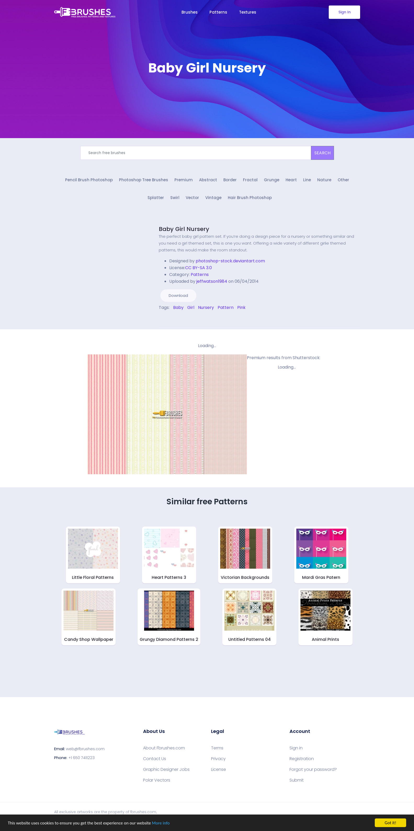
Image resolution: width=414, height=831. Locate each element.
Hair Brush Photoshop (250, 197)
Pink (241, 307)
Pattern (226, 307)
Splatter (156, 197)
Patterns (218, 12)
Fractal (250, 180)
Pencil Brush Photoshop (89, 180)
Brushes (190, 12)
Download (178, 295)
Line (307, 180)
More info (161, 823)
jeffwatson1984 (211, 281)
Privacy (218, 758)
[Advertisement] (207, 91)
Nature (324, 180)
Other (343, 180)
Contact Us (154, 758)
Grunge (271, 180)
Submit (297, 780)
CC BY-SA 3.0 (198, 268)
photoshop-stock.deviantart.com (230, 261)
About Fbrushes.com (164, 748)
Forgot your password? (313, 769)
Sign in (296, 748)
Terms (217, 748)
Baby (178, 307)
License (218, 769)
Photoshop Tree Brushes (143, 180)
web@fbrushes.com (85, 748)
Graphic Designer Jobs (166, 769)
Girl (190, 307)
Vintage (213, 197)
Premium (183, 180)
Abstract (208, 180)
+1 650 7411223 (81, 757)
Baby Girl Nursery (184, 229)
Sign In (344, 12)
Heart (291, 180)
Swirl (174, 197)
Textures (247, 12)
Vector (192, 197)
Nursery (206, 307)
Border (230, 180)
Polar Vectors (156, 780)
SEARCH (322, 153)
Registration (302, 758)
